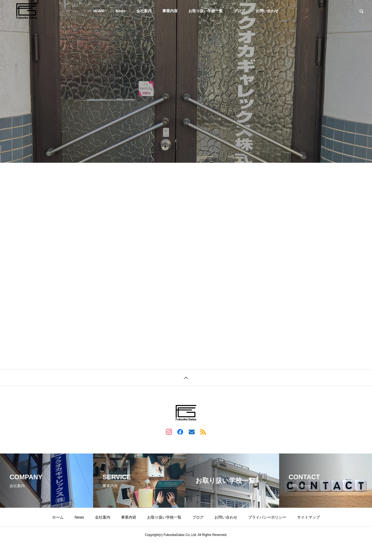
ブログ (239, 11)
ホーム (58, 517)
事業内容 (170, 11)
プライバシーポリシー (267, 517)
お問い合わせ (267, 11)
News (121, 11)
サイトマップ (308, 517)
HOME (99, 11)
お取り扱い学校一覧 (205, 11)
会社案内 (144, 11)
